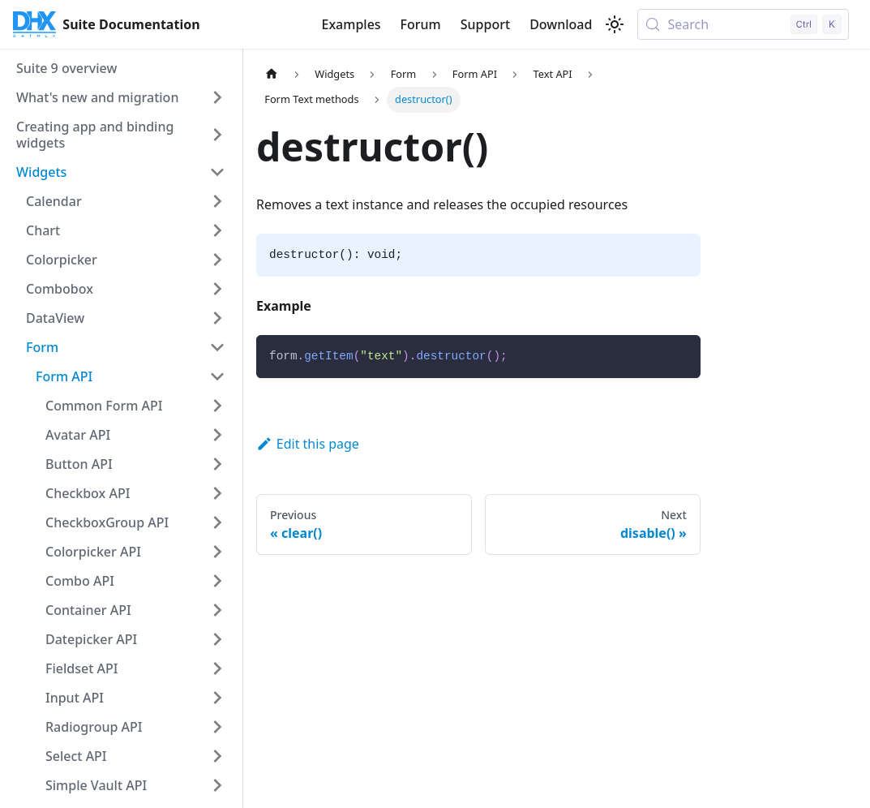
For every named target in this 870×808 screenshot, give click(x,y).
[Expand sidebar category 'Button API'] (217, 464)
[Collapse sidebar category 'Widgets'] (217, 172)
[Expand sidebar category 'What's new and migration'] (217, 97)
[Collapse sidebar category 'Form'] (217, 347)
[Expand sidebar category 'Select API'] (217, 756)
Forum (421, 24)
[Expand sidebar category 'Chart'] (217, 230)
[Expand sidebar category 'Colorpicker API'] (217, 552)
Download (560, 24)
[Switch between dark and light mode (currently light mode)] (615, 24)
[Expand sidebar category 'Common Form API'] (217, 406)
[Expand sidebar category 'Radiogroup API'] (217, 727)
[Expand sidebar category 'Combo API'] (217, 581)
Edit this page (307, 444)
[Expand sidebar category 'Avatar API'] (217, 435)
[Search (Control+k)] (743, 24)
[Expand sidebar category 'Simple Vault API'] (217, 785)
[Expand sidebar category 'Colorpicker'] (217, 260)
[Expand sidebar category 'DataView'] (217, 318)
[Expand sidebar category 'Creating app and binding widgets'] (217, 135)
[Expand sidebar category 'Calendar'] (217, 201)
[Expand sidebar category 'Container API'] (217, 610)
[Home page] (271, 74)
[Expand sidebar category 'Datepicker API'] (217, 639)
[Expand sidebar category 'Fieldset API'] (217, 668)
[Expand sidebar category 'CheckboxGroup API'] (217, 522)
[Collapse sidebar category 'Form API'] (217, 376)
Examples (350, 24)
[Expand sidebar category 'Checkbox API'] (217, 493)
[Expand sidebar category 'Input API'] (217, 698)
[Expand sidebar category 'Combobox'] (217, 289)
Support (485, 24)
